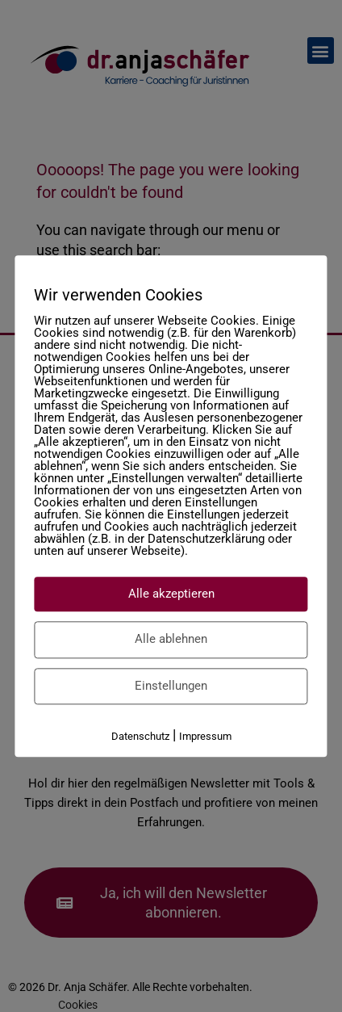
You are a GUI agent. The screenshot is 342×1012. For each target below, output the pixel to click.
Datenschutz (140, 736)
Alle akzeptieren (171, 593)
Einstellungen (171, 685)
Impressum (205, 736)
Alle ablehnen (171, 639)
